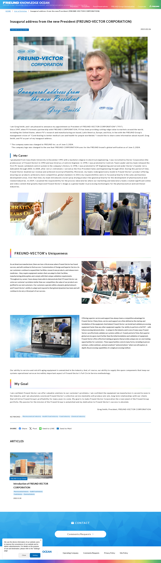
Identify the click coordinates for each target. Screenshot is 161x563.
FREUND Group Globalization (123, 6)
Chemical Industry (78, 416)
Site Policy (124, 553)
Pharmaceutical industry (32, 416)
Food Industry (64, 416)
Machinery (74, 6)
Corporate (142, 6)
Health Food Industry (50, 416)
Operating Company (70, 553)
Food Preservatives (100, 6)
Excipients (86, 6)
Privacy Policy (109, 553)
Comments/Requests (91, 553)
